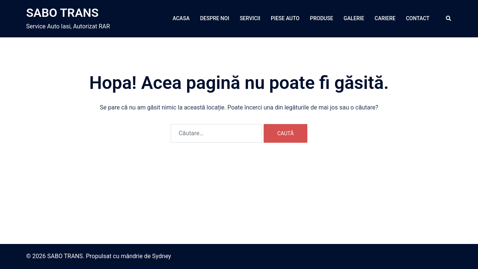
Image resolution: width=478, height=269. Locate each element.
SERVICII (250, 18)
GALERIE (354, 18)
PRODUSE (321, 18)
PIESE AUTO (285, 18)
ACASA (181, 18)
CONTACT (417, 18)
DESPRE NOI (214, 18)
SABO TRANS (62, 13)
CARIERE (385, 18)
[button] (449, 19)
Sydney (161, 256)
